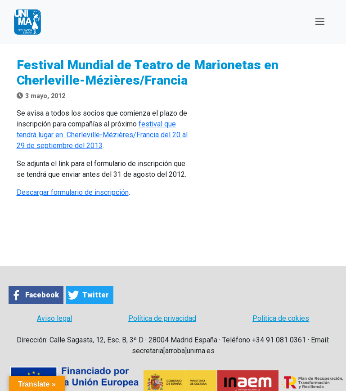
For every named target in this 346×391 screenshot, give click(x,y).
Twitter (95, 295)
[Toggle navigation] (320, 22)
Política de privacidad (162, 318)
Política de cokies (280, 318)
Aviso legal (54, 318)
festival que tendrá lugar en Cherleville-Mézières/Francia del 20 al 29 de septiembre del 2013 (102, 135)
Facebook (42, 295)
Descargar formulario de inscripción (73, 192)
